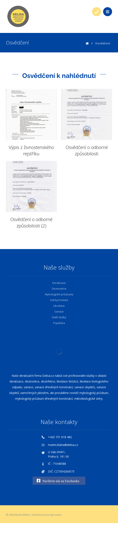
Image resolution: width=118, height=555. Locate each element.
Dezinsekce (59, 288)
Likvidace (59, 306)
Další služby (59, 317)
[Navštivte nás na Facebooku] (59, 481)
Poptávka (59, 323)
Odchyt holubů (59, 300)
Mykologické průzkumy (59, 294)
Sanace (59, 311)
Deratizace (59, 283)
